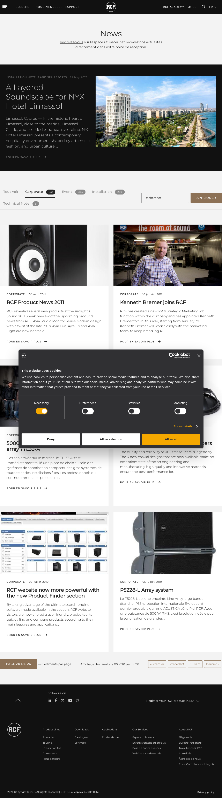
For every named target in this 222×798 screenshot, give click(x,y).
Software (80, 738)
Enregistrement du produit (149, 738)
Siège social (186, 732)
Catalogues (82, 732)
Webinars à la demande (146, 748)
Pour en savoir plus (23, 157)
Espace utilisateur (143, 732)
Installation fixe (52, 743)
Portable (48, 732)
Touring (47, 738)
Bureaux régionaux (190, 738)
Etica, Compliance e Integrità (197, 759)
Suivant (195, 660)
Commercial (50, 748)
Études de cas (110, 732)
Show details (183, 426)
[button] (18, 660)
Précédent (177, 660)
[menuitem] (49, 7)
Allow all (171, 439)
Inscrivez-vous (71, 42)
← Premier (157, 660)
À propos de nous (190, 754)
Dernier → (212, 660)
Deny (51, 439)
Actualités (185, 748)
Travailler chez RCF (190, 743)
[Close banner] (199, 355)
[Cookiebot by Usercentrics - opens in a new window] (172, 356)
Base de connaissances (146, 743)
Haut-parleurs (51, 754)
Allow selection (111, 439)
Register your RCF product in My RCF (173, 696)
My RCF (192, 6)
